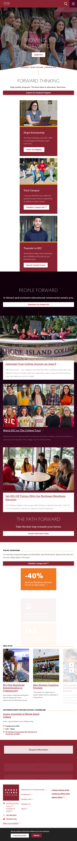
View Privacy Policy (19, 835)
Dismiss (36, 835)
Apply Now (38, 54)
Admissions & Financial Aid (32, 790)
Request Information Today (38, 533)
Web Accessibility (11, 823)
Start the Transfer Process (35, 265)
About (23, 809)
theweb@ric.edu (11, 819)
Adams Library (57, 797)
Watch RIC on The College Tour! (22, 430)
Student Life (26, 799)
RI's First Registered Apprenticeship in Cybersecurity (13, 688)
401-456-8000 (11, 815)
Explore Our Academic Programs (38, 93)
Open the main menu (73, 4)
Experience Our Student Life (38, 304)
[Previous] (71, 670)
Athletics (24, 804)
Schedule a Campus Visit (35, 207)
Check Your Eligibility (34, 149)
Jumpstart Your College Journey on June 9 (30, 363)
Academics (25, 794)
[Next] (71, 664)
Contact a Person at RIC (60, 790)
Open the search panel (65, 4)
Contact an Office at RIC (61, 794)
